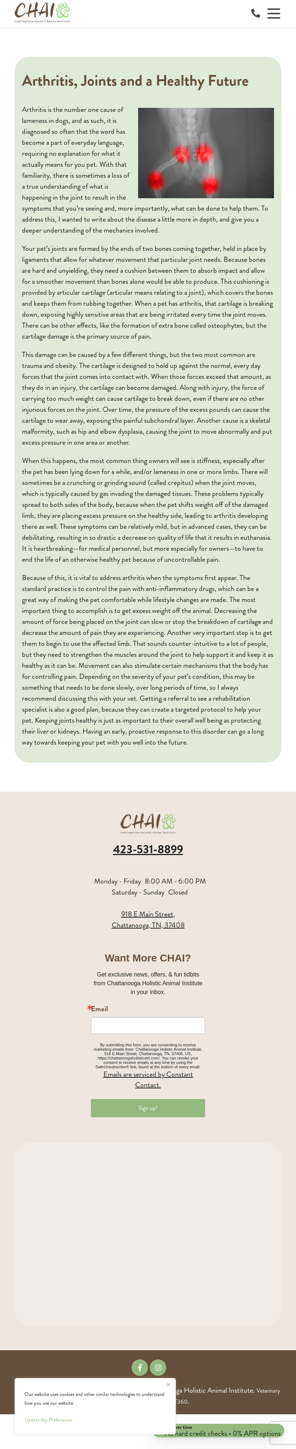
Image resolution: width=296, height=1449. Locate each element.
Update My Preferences (48, 1419)
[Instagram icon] (158, 1367)
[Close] (168, 1384)
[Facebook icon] (140, 1367)
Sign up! (148, 1108)
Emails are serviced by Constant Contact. (148, 1079)
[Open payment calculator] (216, 1427)
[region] (95, 1406)
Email (99, 1009)
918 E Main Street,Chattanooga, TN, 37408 (148, 919)
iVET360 (177, 1401)
